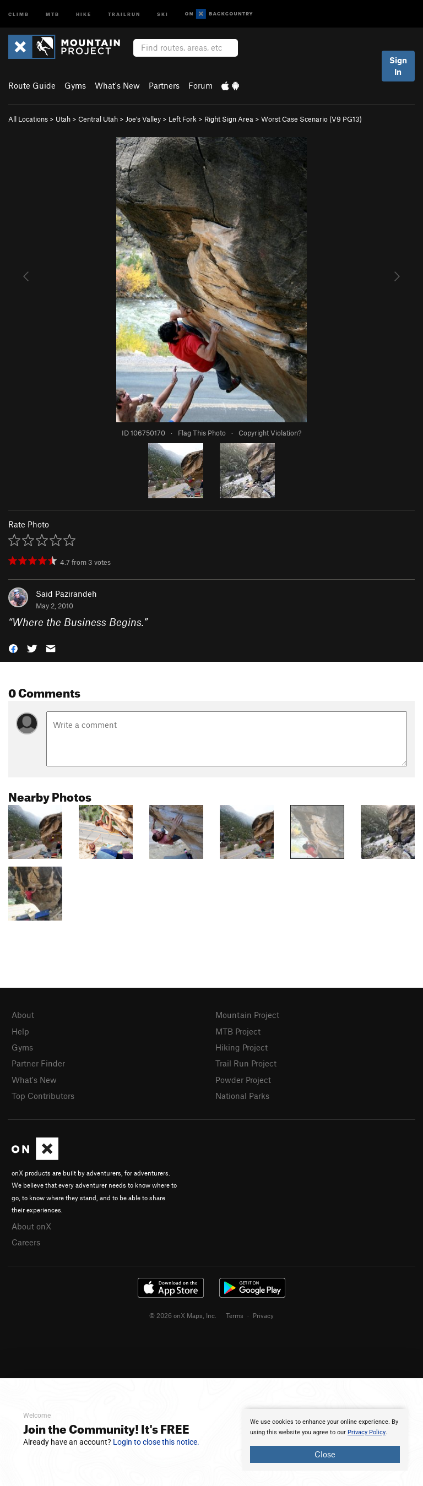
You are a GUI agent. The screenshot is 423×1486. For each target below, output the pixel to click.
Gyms (75, 85)
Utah (63, 119)
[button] (13, 647)
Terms (234, 1315)
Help (20, 1031)
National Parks (242, 1096)
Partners (164, 85)
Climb (18, 13)
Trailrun (124, 13)
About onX (31, 1226)
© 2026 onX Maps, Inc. (182, 1315)
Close (324, 1454)
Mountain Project (247, 1015)
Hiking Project (241, 1047)
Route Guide (32, 85)
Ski (163, 13)
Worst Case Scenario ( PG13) (311, 119)
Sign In (398, 66)
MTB (52, 13)
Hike (83, 13)
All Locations (28, 119)
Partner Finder (38, 1063)
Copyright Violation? (269, 432)
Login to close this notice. (156, 1442)
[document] (325, 1440)
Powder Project (243, 1080)
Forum (200, 85)
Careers (26, 1242)
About (23, 1015)
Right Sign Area (228, 119)
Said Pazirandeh (66, 593)
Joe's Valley (143, 119)
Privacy (263, 1315)
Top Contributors (43, 1096)
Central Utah (98, 119)
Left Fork (183, 119)
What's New (117, 85)
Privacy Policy (367, 1432)
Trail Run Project (245, 1063)
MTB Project (238, 1031)
